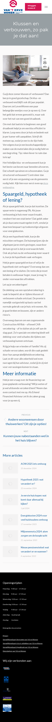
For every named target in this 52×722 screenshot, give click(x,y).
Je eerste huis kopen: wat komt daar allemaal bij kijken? (33, 499)
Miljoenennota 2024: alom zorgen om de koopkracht (34, 533)
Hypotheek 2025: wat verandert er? (32, 481)
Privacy (5, 636)
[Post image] (10, 467)
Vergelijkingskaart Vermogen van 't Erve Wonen (20, 640)
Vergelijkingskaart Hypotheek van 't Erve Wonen (20, 647)
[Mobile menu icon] (46, 7)
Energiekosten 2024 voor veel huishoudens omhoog (34, 517)
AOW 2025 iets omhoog (34, 463)
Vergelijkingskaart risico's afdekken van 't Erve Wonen (23, 643)
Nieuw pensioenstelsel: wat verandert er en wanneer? (35, 549)
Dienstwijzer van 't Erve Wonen (14, 651)
